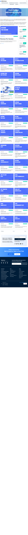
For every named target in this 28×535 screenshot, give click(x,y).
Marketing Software (24, 36)
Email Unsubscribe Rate (4, 153)
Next (26, 231)
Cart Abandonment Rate (18, 211)
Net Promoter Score (3, 197)
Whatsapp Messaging (4, 272)
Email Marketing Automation (5, 271)
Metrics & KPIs (15, 36)
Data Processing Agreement (23, 275)
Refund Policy (21, 276)
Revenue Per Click (3, 124)
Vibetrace (16, 4)
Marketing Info (12, 4)
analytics (4, 20)
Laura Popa (2, 43)
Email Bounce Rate (3, 211)
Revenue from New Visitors (4, 81)
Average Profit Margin (18, 110)
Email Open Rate (17, 225)
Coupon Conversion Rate (4, 110)
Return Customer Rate (18, 124)
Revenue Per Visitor (17, 168)
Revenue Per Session (6, 39)
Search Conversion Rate (4, 168)
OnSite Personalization (4, 275)
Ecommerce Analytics (4, 277)
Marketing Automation (24, 29)
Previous (2, 231)
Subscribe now (24, 263)
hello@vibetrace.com (24, 282)
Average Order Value (3, 225)
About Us (20, 277)
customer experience (11, 19)
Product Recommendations (4, 276)
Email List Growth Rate (18, 197)
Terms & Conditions (21, 271)
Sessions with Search (18, 81)
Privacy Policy (21, 272)
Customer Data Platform (25, 43)
